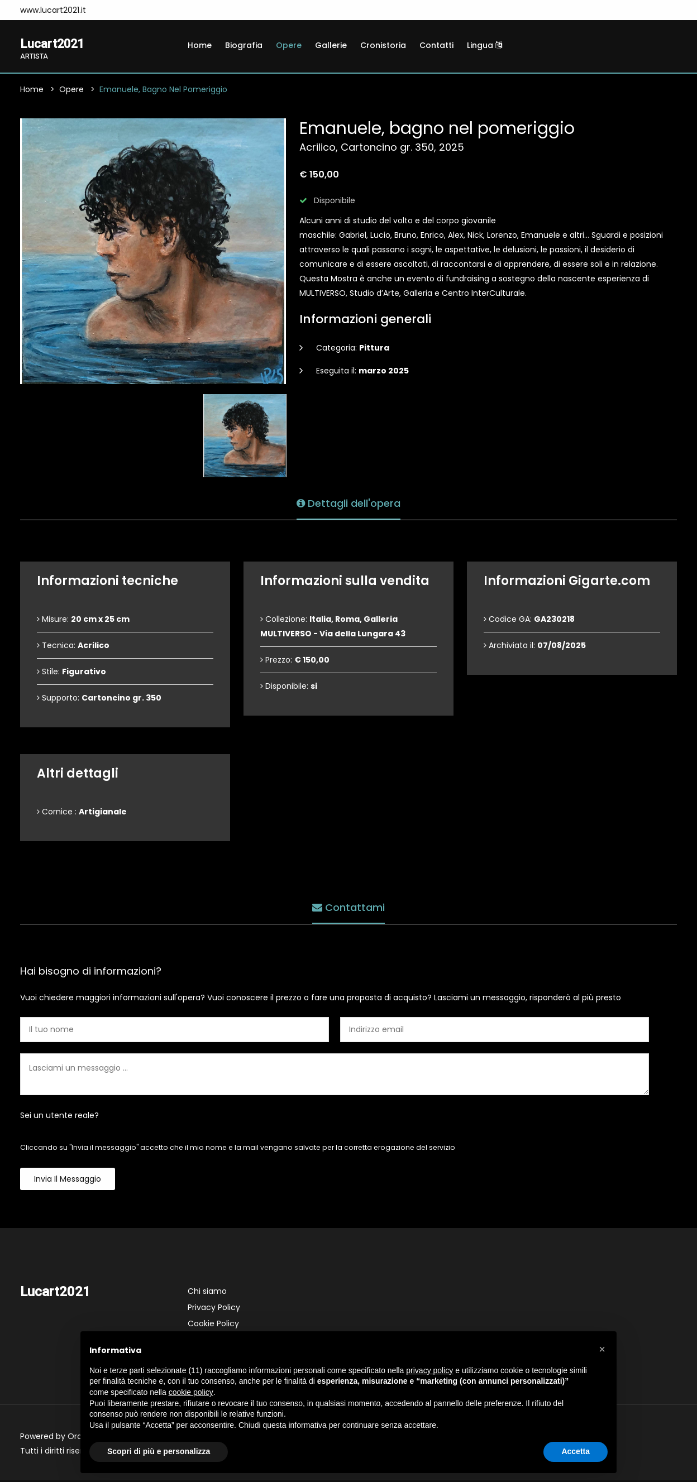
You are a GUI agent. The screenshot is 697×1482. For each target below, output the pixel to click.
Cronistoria (383, 45)
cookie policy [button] (191, 1392)
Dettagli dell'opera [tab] (348, 503)
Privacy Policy (214, 1309)
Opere (289, 45)
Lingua (484, 45)
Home (200, 45)
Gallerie (331, 45)
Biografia (243, 45)
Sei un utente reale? (59, 1117)
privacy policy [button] (429, 1370)
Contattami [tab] (348, 907)
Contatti (436, 45)
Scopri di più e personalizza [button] (158, 1451)
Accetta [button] (575, 1451)
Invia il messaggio (67, 1180)
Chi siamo (207, 1292)
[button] (602, 1349)
